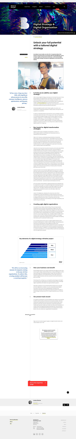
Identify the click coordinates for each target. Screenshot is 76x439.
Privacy (64, 426)
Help (65, 424)
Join (10, 423)
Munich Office (19, 110)
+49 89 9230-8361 (35, 404)
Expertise (37, 413)
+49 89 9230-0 (39, 426)
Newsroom (63, 420)
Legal (64, 422)
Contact (64, 430)
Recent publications (14, 419)
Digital (26, 57)
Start (31, 413)
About (11, 421)
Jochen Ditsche (38, 36)
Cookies (64, 428)
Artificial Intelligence (41, 102)
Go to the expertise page (38, 383)
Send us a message (40, 428)
